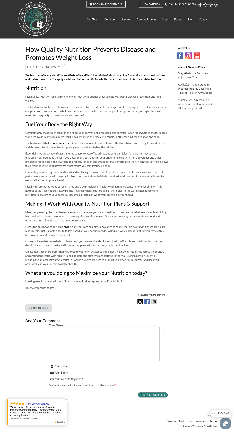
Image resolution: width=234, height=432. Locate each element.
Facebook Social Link (180, 55)
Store (165, 19)
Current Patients (146, 19)
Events (178, 19)
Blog (190, 19)
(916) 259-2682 (187, 4)
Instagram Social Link (188, 55)
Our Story (110, 19)
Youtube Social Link (197, 55)
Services (126, 19)
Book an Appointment (106, 4)
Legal (181, 421)
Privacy (190, 421)
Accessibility (201, 421)
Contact (204, 19)
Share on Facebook (147, 301)
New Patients (151, 4)
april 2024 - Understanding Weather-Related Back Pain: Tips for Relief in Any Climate (195, 88)
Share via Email (154, 301)
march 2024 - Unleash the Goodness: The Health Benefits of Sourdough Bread (196, 104)
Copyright (171, 421)
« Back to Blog (38, 308)
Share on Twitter (140, 301)
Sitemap (213, 421)
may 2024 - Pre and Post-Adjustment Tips (193, 75)
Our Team (92, 19)
